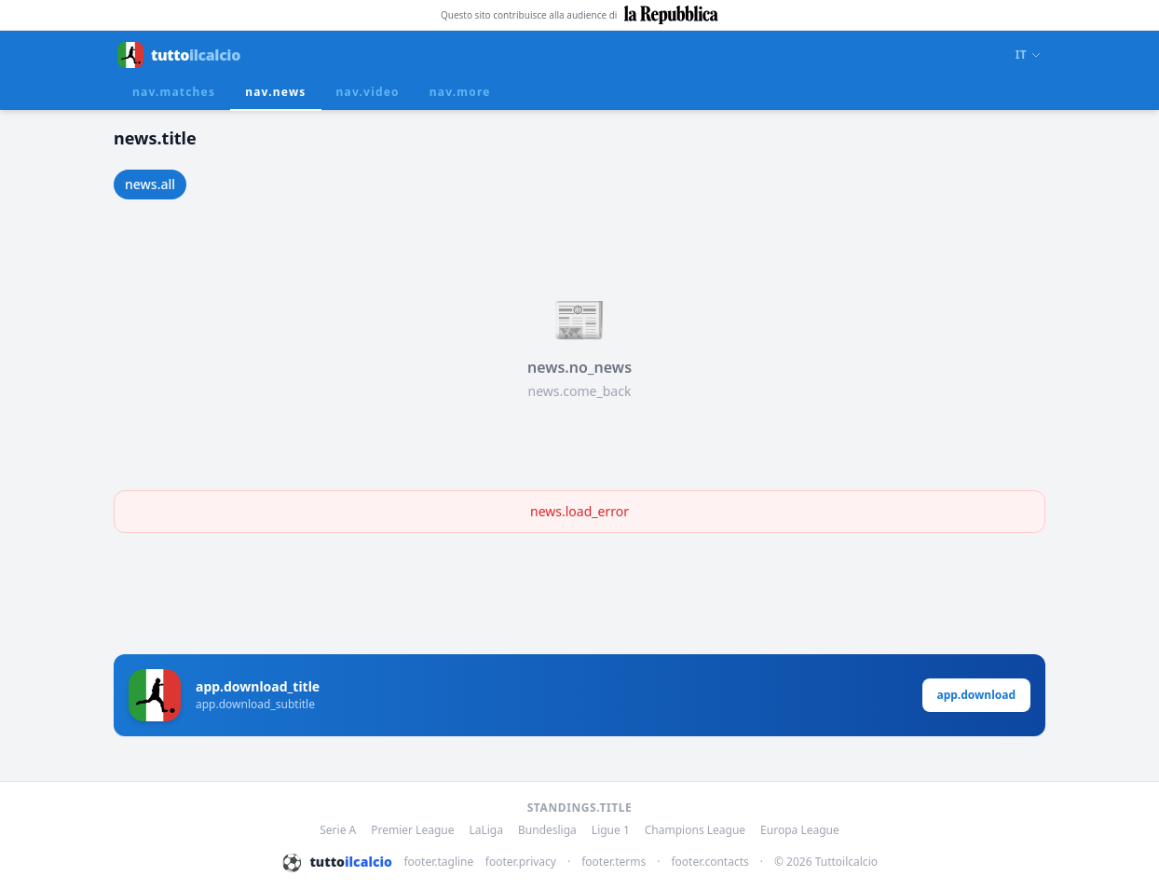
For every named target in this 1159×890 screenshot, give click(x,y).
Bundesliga (547, 830)
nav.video (368, 92)
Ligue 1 (611, 830)
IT (1029, 55)
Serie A (338, 830)
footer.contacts (709, 862)
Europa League (799, 830)
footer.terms (613, 862)
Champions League (695, 830)
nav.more (460, 92)
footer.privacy (520, 862)
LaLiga (486, 830)
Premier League (412, 830)
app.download (976, 695)
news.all (150, 184)
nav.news (275, 92)
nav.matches (173, 92)
